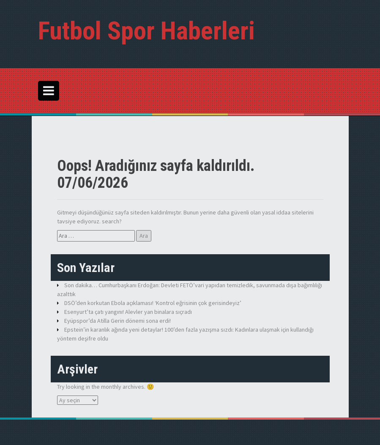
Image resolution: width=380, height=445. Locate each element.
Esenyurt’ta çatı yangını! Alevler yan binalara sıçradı (128, 312)
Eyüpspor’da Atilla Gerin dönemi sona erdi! (117, 320)
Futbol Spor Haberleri (146, 31)
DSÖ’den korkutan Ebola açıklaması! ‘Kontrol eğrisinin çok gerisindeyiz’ (152, 303)
